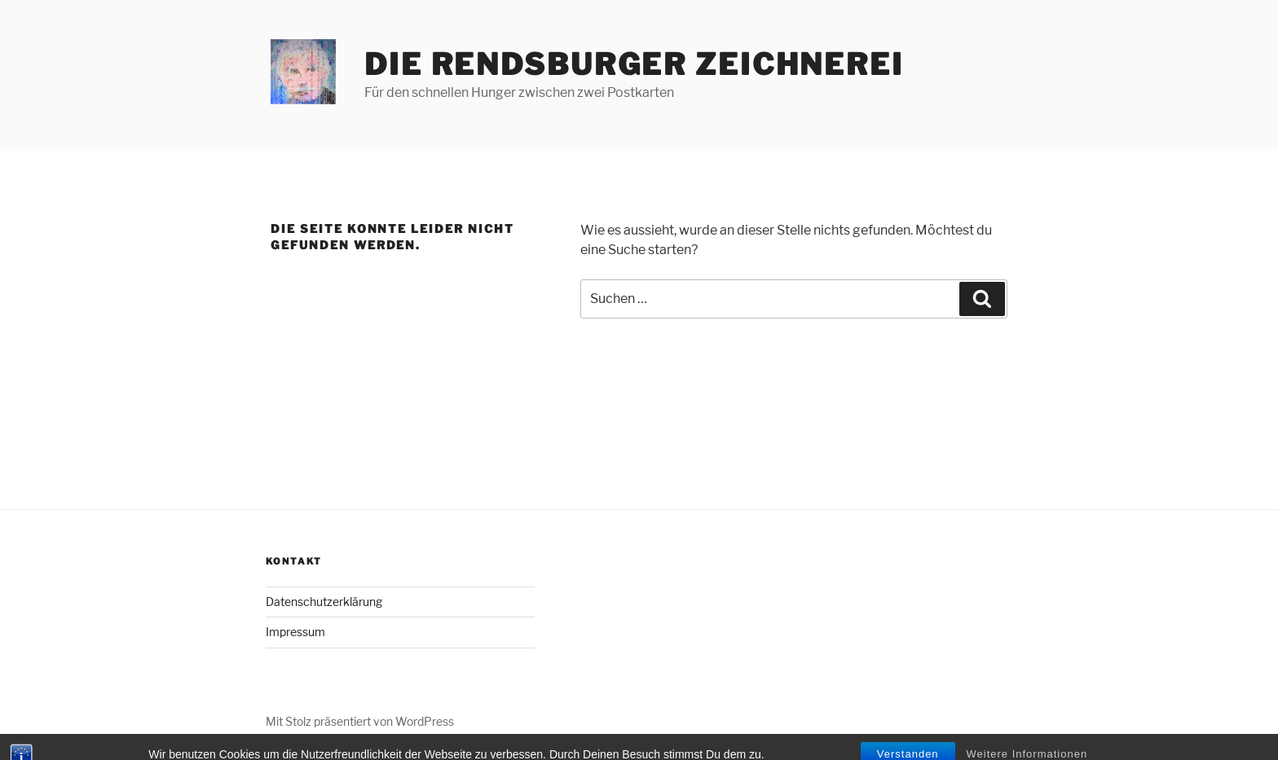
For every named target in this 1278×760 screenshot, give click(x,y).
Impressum (295, 632)
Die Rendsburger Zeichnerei (634, 64)
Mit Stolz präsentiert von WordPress (360, 721)
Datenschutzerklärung (324, 601)
